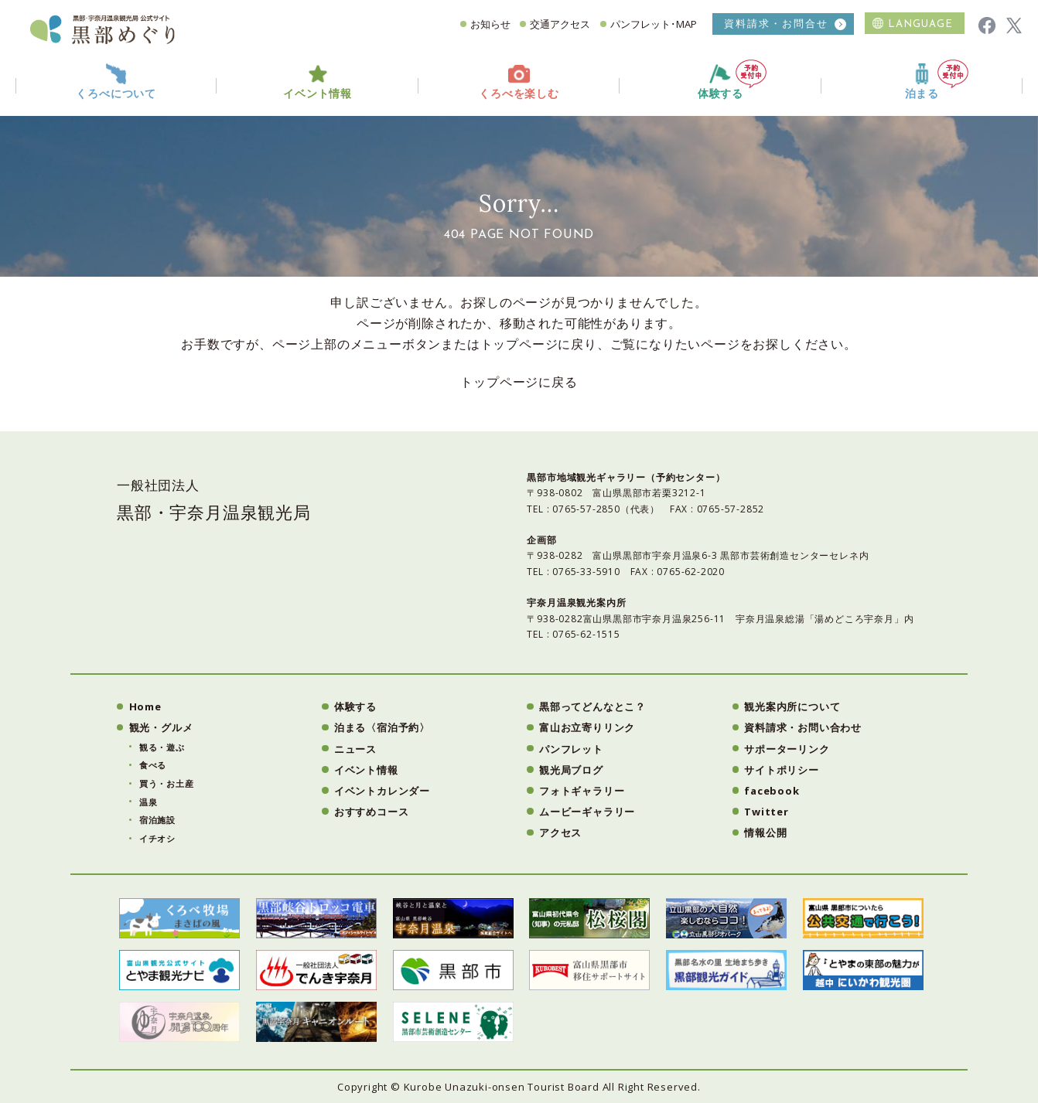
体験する (732, 80)
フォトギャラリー (581, 791)
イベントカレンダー (382, 791)
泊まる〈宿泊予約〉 (382, 727)
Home (145, 706)
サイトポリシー (781, 770)
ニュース (355, 749)
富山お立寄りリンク (587, 727)
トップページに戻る (518, 381)
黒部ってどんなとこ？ (592, 706)
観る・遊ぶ (162, 747)
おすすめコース (371, 812)
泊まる (936, 80)
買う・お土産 (166, 783)
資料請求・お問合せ (776, 23)
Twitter (766, 812)
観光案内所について (792, 706)
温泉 (148, 802)
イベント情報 (366, 770)
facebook (771, 791)
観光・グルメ (161, 727)
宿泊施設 (157, 820)
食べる (152, 765)
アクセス (560, 832)
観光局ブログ (571, 770)
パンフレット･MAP (653, 24)
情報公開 (765, 832)
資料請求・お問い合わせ (803, 727)
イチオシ (157, 838)
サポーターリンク (786, 749)
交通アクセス (560, 24)
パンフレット (571, 749)
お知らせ (490, 24)
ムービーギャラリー (587, 812)
